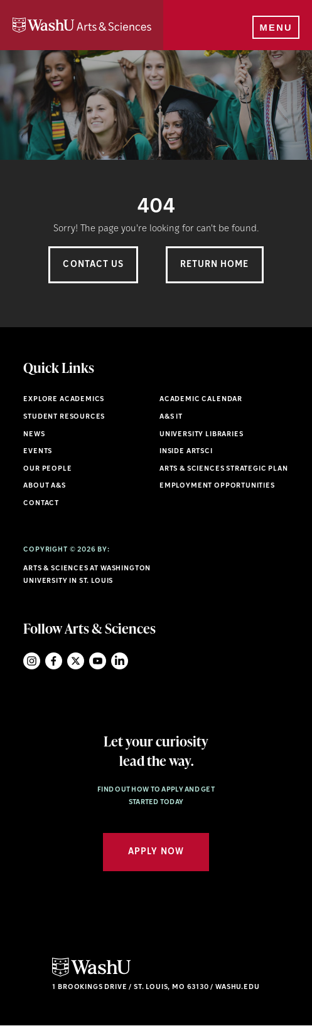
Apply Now (155, 852)
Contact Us (93, 265)
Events (37, 451)
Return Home (214, 265)
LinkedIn (119, 660)
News (34, 434)
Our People (47, 469)
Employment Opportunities (217, 486)
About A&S (44, 486)
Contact (41, 503)
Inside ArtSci (186, 451)
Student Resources (64, 417)
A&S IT (171, 417)
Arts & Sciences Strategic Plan (223, 469)
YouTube (97, 660)
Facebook (53, 660)
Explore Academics (63, 399)
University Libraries (201, 434)
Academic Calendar (200, 399)
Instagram (31, 660)
